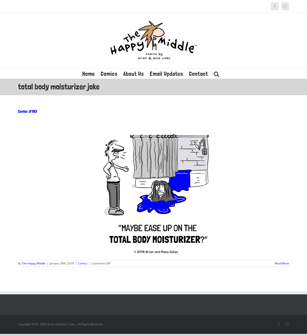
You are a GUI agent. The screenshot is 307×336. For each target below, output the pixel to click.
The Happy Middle (34, 263)
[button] (216, 74)
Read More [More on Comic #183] (282, 263)
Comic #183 (27, 111)
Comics (82, 263)
